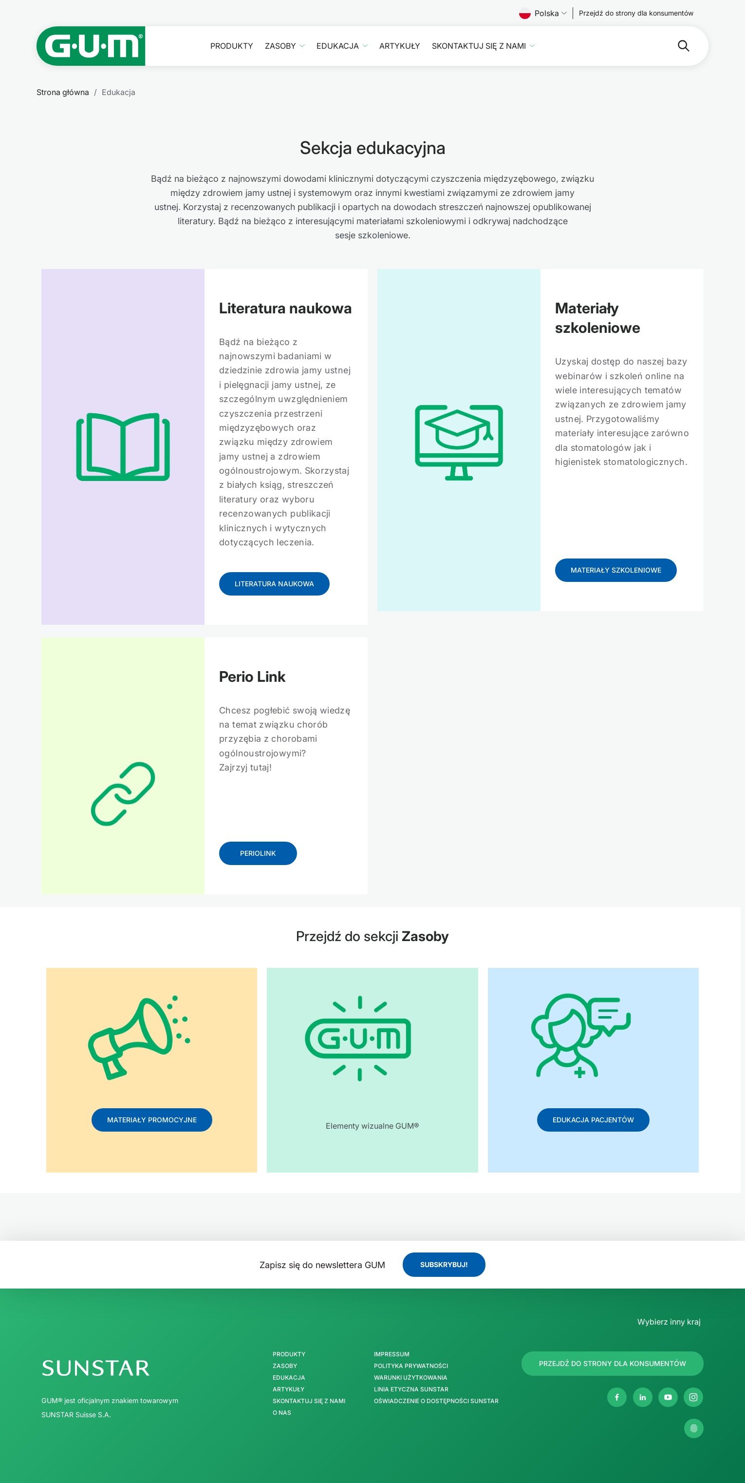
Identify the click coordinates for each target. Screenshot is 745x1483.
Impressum (392, 1354)
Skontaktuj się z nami (479, 46)
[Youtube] (668, 1397)
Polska (543, 13)
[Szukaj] (644, 45)
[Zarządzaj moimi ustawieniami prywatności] (694, 1428)
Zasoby (280, 46)
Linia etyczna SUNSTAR (411, 1389)
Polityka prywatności (411, 1366)
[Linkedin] (642, 1397)
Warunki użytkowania (410, 1378)
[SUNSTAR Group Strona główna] (138, 1368)
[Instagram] (693, 1397)
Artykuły (399, 46)
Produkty (231, 46)
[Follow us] (636, 13)
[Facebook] (617, 1397)
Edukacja (338, 46)
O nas (282, 1413)
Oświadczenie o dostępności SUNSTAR (436, 1401)
